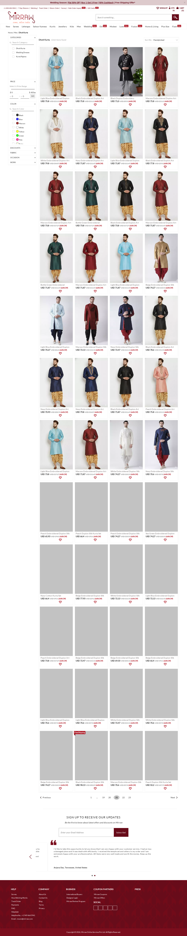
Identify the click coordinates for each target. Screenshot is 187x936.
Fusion (136, 26)
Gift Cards (93, 8)
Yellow (20, 131)
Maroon (20, 123)
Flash (176, 26)
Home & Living (151, 26)
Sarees (16, 26)
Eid (103, 26)
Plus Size (165, 26)
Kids (72, 26)
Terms (41, 905)
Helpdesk (15, 912)
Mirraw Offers (99, 898)
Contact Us (43, 898)
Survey (63, 8)
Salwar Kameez (40, 26)
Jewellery (62, 26)
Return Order (54, 8)
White (20, 127)
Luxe (124, 26)
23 (129, 797)
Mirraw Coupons (100, 894)
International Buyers (74, 894)
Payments (15, 905)
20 (109, 797)
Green (20, 135)
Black (19, 115)
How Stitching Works (19, 898)
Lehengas (26, 26)
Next (173, 797)
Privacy (42, 908)
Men (79, 26)
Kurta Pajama (21, 56)
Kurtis (52, 26)
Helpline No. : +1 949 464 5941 (23, 915)
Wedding (90, 26)
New (8, 26)
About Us (42, 894)
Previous (47, 797)
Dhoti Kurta (20, 48)
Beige (19, 143)
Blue (19, 119)
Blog (40, 901)
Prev (31, 857)
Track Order (43, 8)
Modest (113, 26)
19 (103, 797)
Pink (19, 139)
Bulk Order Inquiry (74, 8)
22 (123, 797)
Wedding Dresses (22, 52)
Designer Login (72, 898)
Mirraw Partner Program (75, 901)
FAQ (13, 908)
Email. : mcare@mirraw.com (22, 919)
